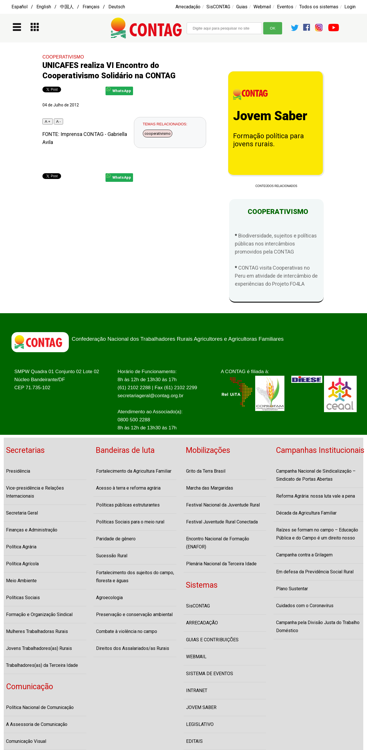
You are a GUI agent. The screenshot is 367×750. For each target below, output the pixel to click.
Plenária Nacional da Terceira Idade (221, 563)
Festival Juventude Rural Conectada (222, 522)
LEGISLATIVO (200, 724)
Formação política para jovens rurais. (268, 140)
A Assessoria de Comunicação (36, 724)
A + (47, 121)
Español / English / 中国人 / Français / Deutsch (68, 6)
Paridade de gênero (116, 538)
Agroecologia (109, 597)
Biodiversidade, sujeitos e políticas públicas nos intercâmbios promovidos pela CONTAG (276, 244)
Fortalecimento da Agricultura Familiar (133, 471)
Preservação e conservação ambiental (134, 614)
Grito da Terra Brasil (205, 471)
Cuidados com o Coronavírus (304, 605)
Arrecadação (187, 6)
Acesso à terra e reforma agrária (128, 488)
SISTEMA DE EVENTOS (209, 673)
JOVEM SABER (201, 707)
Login (350, 6)
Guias (241, 6)
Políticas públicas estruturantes (128, 505)
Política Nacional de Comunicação (40, 707)
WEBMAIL (196, 656)
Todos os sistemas (318, 6)
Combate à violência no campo (126, 631)
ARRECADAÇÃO (202, 623)
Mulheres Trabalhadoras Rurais (37, 631)
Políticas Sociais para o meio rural (130, 522)
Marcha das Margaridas (209, 488)
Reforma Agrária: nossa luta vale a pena (315, 496)
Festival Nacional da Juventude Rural (223, 505)
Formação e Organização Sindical (39, 614)
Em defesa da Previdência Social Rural (315, 571)
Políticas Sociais (23, 597)
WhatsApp (118, 90)
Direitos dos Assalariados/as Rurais (132, 648)
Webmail (262, 6)
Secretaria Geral (22, 513)
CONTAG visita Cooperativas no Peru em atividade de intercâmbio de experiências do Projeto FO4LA (276, 276)
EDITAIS (194, 741)
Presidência (18, 471)
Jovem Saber (270, 115)
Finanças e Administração (31, 530)
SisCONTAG (218, 6)
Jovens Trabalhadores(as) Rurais (39, 648)
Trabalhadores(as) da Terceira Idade (42, 665)
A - (58, 121)
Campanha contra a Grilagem (304, 555)
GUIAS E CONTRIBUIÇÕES (212, 639)
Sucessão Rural (111, 555)
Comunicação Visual (26, 741)
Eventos (285, 6)
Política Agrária (21, 547)
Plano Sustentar (292, 588)
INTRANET (196, 690)
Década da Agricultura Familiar (306, 513)
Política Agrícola (22, 563)
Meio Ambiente (21, 580)
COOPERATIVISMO (63, 56)
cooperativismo (158, 133)
